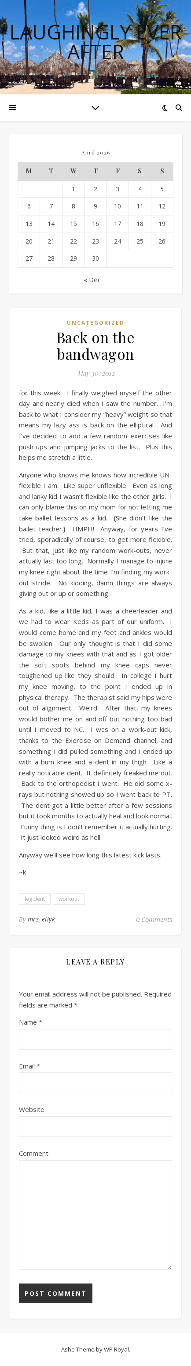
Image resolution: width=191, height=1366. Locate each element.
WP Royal (116, 1349)
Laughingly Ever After (96, 41)
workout (69, 899)
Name (30, 1022)
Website (31, 1109)
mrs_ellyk (41, 919)
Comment (33, 1153)
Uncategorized (96, 322)
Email (29, 1065)
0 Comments (154, 919)
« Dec (92, 279)
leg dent (35, 899)
